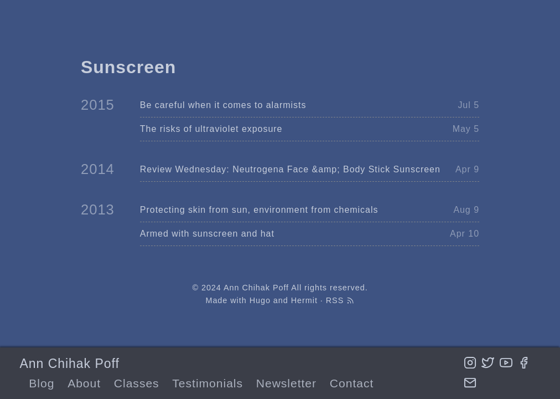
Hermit (304, 300)
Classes (136, 383)
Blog (41, 383)
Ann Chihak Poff (69, 363)
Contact (352, 383)
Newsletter (286, 383)
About (84, 383)
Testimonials (207, 383)
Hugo (260, 300)
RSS (340, 300)
